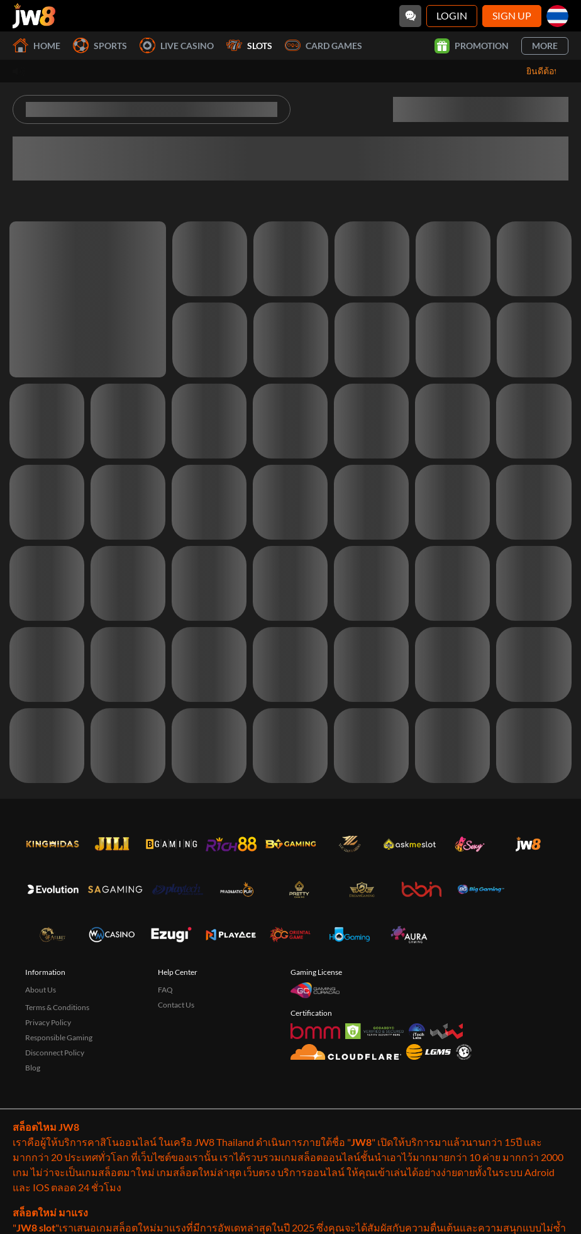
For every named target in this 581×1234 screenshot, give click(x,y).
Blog (32, 1067)
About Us (40, 989)
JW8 (361, 1142)
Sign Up (511, 15)
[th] (557, 16)
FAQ (165, 989)
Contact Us (176, 1004)
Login (451, 15)
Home (36, 45)
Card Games (323, 45)
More (545, 45)
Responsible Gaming (58, 1037)
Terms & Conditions (57, 1007)
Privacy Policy (48, 1022)
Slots (249, 45)
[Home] (34, 15)
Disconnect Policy (54, 1052)
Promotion (471, 45)
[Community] (410, 16)
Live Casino (177, 45)
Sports (100, 45)
